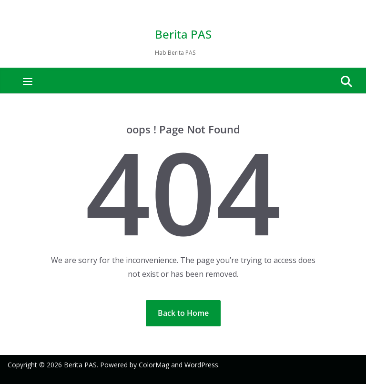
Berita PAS (183, 34)
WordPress (201, 364)
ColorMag (154, 364)
